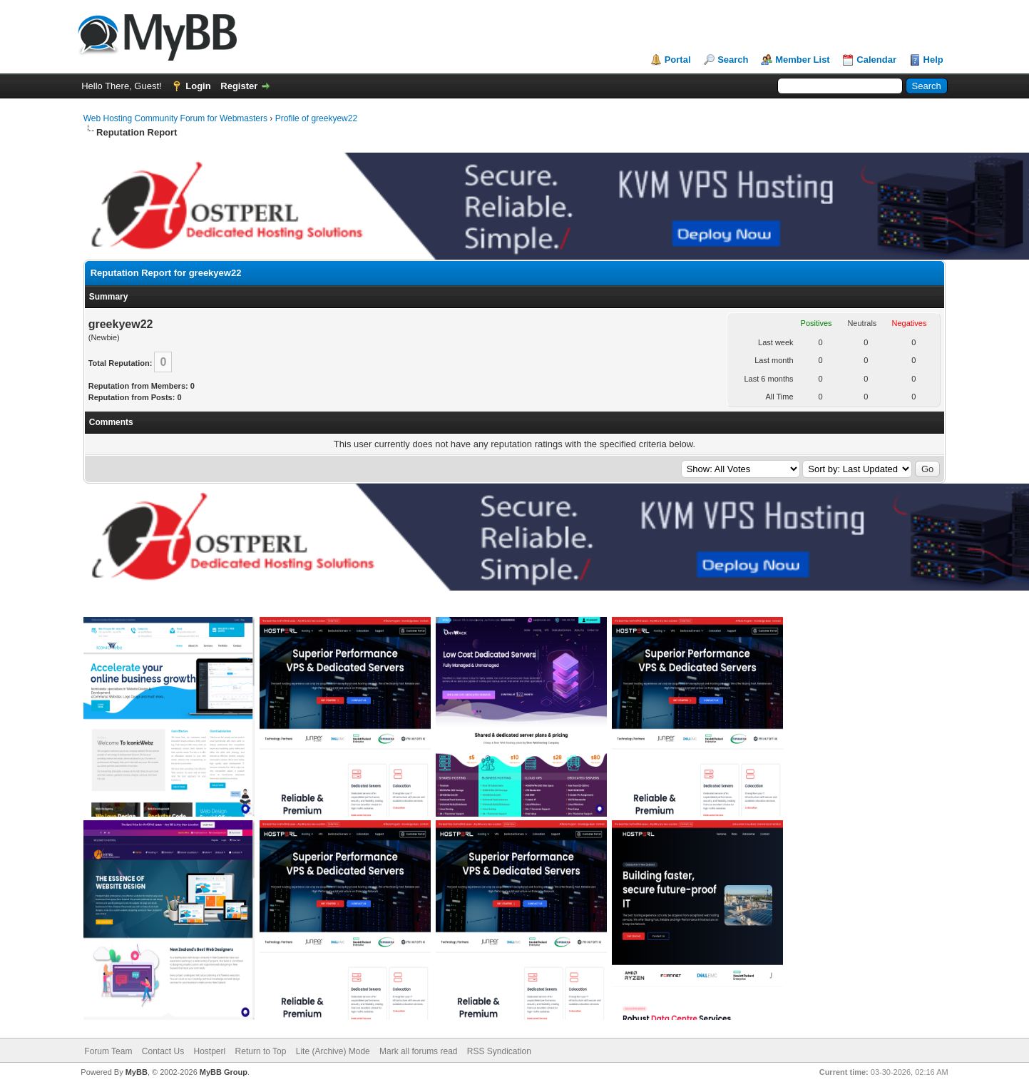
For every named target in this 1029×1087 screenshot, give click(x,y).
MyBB (137, 1072)
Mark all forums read (418, 1051)
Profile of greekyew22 (316, 118)
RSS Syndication (499, 1051)
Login (197, 86)
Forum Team (108, 1051)
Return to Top (261, 1051)
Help (933, 59)
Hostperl (210, 1051)
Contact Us (163, 1051)
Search (732, 59)
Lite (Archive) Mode (333, 1051)
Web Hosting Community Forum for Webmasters (175, 118)
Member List (802, 59)
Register (238, 86)
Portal (678, 59)
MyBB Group (223, 1072)
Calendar (876, 59)
